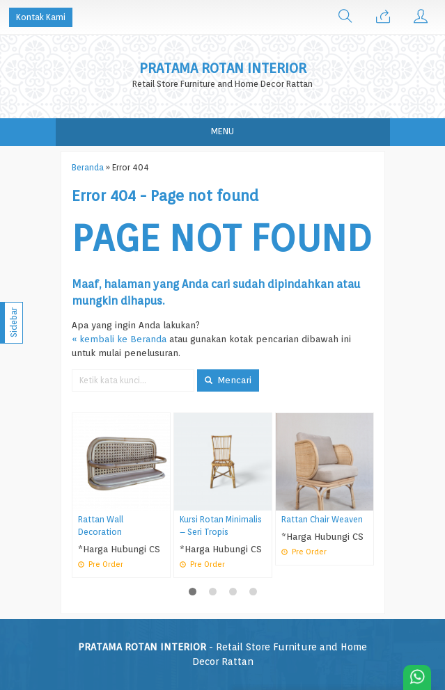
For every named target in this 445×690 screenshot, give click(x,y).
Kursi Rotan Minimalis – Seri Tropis (221, 526)
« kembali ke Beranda (119, 338)
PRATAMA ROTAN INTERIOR (222, 68)
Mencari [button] (228, 379)
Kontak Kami (40, 17)
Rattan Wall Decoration (100, 526)
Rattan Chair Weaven (322, 519)
